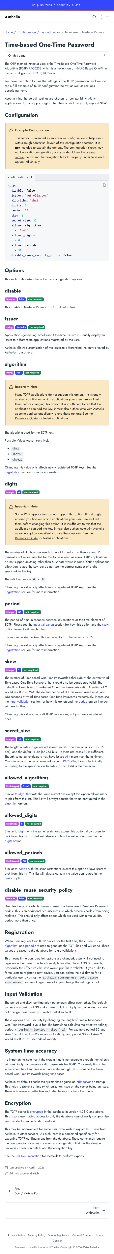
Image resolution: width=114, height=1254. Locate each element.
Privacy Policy (16, 1235)
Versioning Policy (58, 1235)
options (57, 147)
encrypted (36, 1111)
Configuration (26, 32)
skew (105, 624)
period (83, 701)
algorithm (24, 794)
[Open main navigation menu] (107, 17)
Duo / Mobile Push (27, 1193)
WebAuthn (93, 1212)
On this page (16, 55)
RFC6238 (35, 68)
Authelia (12, 17)
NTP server (83, 1081)
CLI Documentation (28, 1156)
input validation (43, 624)
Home (9, 32)
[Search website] (94, 17)
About (99, 1235)
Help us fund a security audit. (57, 5)
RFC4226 (49, 73)
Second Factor (50, 32)
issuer (97, 941)
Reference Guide (26, 418)
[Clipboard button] (103, 186)
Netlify (33, 1247)
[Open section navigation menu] (101, 17)
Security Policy (36, 1235)
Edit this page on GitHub (22, 1173)
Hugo (41, 1247)
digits (22, 831)
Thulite (55, 1247)
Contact (57, 1241)
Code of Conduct (82, 1235)
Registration (12, 472)
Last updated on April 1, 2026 (24, 1167)
